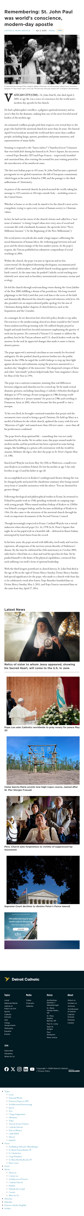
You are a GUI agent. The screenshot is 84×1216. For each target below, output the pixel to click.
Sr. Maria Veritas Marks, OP (51, 1012)
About (7, 1173)
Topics (7, 1095)
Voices (7, 1147)
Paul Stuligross (51, 1036)
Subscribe (8, 1054)
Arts (6, 1022)
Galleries (32, 1007)
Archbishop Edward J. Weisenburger (53, 1003)
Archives (72, 1007)
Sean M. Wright (50, 1030)
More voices (14, 1166)
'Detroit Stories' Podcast (19, 1127)
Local (6, 1001)
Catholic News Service (18, 31)
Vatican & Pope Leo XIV (11, 1008)
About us (72, 1001)
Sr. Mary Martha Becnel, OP (52, 1020)
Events (7, 1037)
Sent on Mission (15, 1134)
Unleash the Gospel (17, 1192)
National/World (11, 1004)
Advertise (8, 1057)
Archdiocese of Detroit (74, 1011)
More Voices (52, 1041)
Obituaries (9, 1031)
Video (30, 1001)
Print (62, 30)
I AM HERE (14, 1137)
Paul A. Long (52, 1026)
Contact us (73, 1004)
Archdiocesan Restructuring (21, 1108)
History (53, 31)
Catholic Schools (8, 1017)
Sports (7, 1013)
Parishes (72, 1022)
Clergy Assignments (10, 1026)
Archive (7, 1212)
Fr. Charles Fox (15, 1157)
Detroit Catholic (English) (15, 1208)
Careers (71, 1025)
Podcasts (32, 1004)
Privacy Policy (53, 1075)
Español (8, 1034)
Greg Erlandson (15, 1160)
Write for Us (10, 1060)
